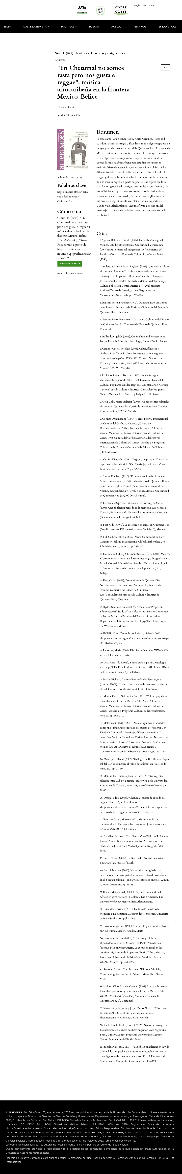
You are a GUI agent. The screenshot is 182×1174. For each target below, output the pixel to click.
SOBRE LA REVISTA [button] (35, 26)
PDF (166, 67)
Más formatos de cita (70, 263)
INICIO (7, 26)
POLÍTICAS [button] (68, 26)
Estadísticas (167, 26)
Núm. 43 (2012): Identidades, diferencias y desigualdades (90, 53)
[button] (68, 115)
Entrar (152, 5)
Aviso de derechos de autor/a (70, 273)
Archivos (140, 26)
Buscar (94, 26)
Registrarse (140, 5)
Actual (116, 26)
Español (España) (169, 5)
